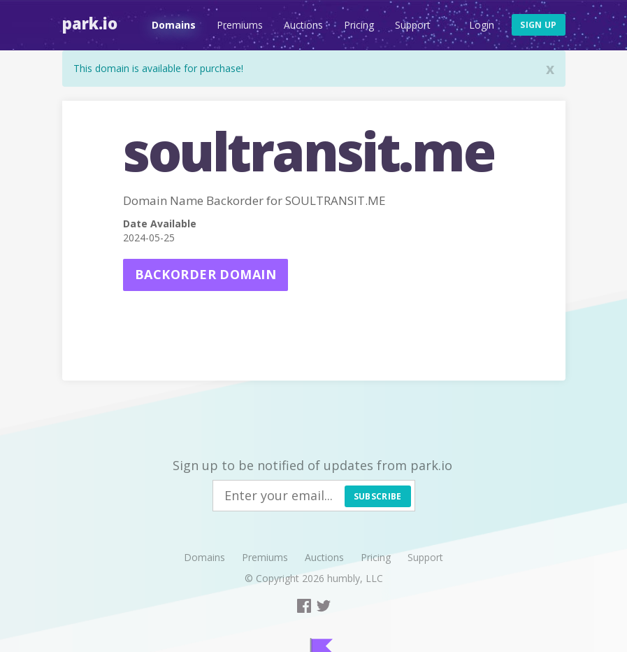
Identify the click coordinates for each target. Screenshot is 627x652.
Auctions (303, 24)
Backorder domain (205, 274)
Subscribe (378, 496)
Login (481, 24)
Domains (174, 24)
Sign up (538, 25)
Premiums (240, 24)
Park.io (89, 23)
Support (413, 24)
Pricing (359, 24)
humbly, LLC (355, 578)
